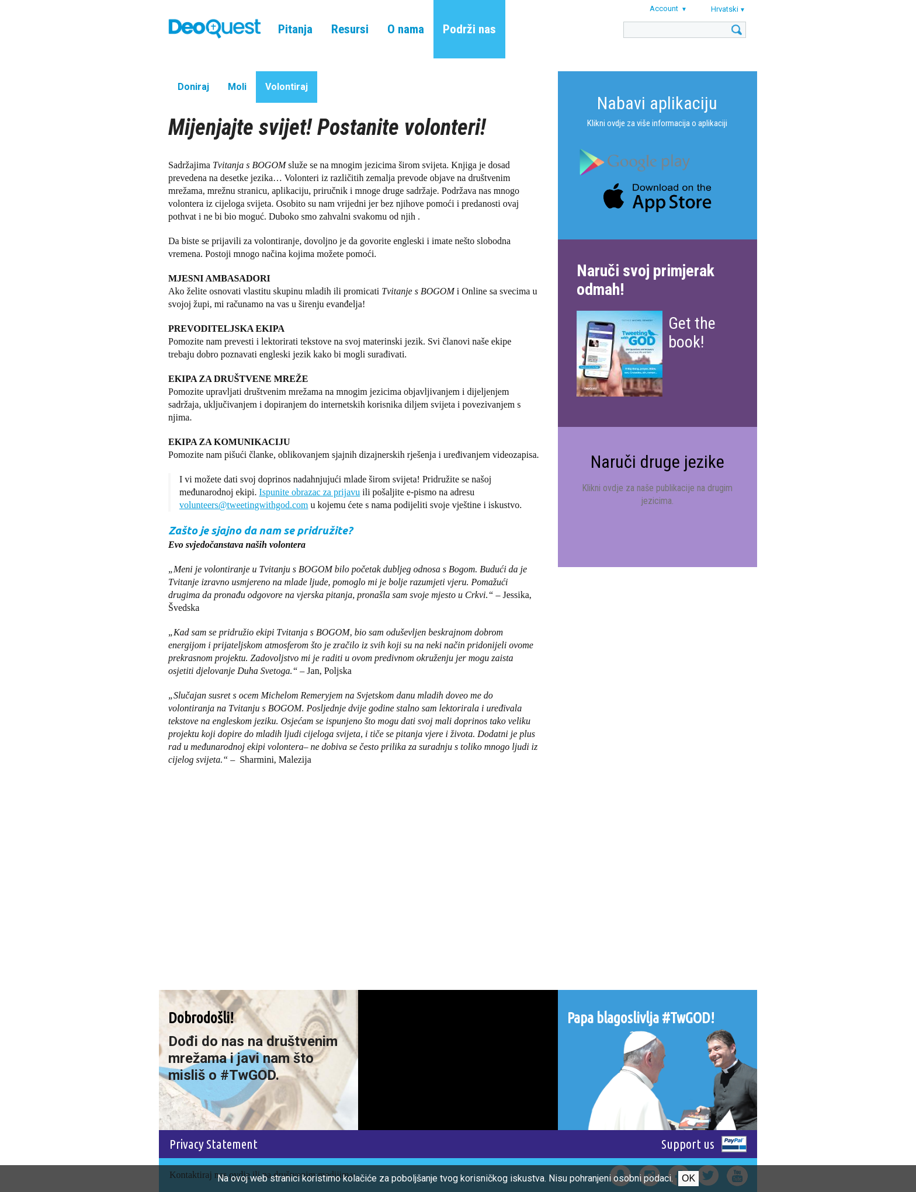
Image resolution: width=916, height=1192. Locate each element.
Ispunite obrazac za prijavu (309, 492)
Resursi (350, 29)
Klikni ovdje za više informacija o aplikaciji (657, 123)
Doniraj (193, 86)
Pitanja (295, 29)
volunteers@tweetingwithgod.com (243, 505)
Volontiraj (286, 86)
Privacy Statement (213, 1144)
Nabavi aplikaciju (657, 103)
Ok (688, 1178)
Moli (237, 86)
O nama (405, 29)
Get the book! (692, 333)
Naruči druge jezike (657, 461)
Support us (687, 1144)
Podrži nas (469, 29)
